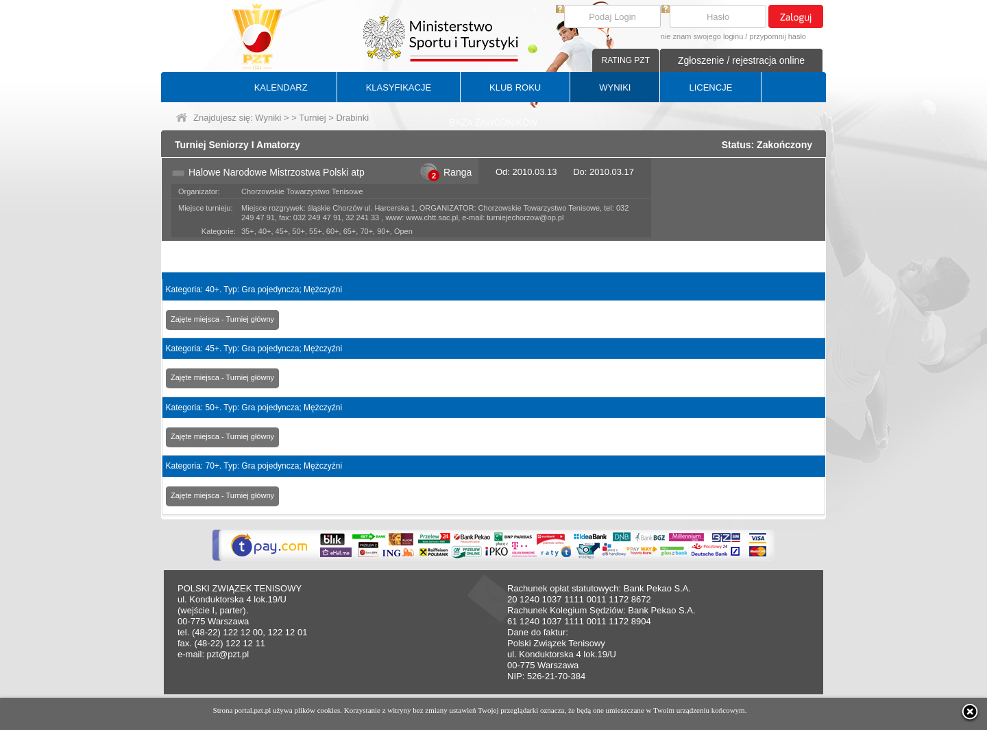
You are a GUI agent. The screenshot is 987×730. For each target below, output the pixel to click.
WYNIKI (615, 87)
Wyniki (268, 118)
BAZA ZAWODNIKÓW (494, 122)
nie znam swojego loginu (702, 36)
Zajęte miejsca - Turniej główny (222, 319)
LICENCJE (710, 87)
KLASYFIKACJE (398, 87)
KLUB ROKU (515, 87)
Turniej (312, 118)
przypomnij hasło (777, 36)
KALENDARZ (281, 87)
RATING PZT (626, 60)
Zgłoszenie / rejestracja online (741, 60)
